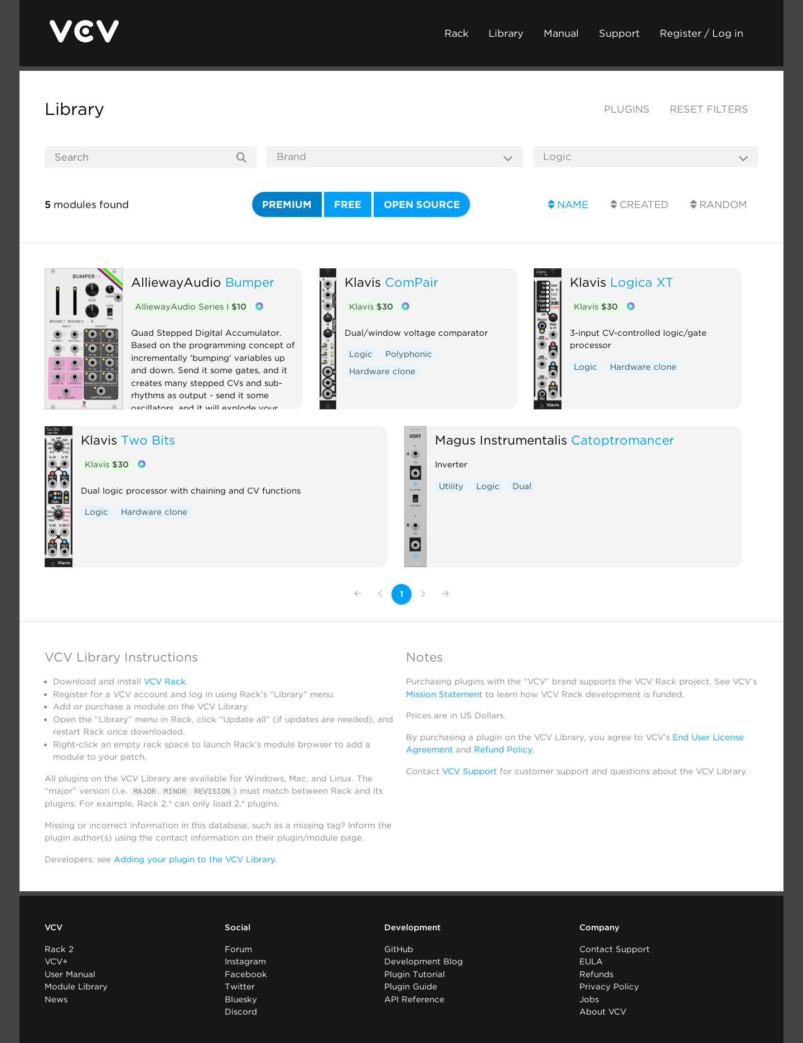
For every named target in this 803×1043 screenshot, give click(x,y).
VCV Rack (165, 682)
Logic (361, 354)
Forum (238, 949)
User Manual (70, 974)
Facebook (246, 974)
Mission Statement (444, 694)
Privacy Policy (609, 987)
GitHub (398, 949)
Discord (241, 1012)
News (56, 999)
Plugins (627, 109)
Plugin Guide (410, 987)
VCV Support (469, 771)
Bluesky (241, 999)
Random (718, 204)
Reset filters (709, 109)
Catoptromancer (622, 439)
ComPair (411, 281)
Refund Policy (503, 750)
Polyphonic (408, 354)
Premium (287, 204)
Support (619, 33)
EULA (591, 962)
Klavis (363, 281)
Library (506, 33)
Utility (451, 486)
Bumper (249, 281)
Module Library (76, 987)
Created (640, 204)
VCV (53, 928)
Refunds (596, 974)
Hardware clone (382, 371)
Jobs (589, 999)
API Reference (414, 999)
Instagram (245, 962)
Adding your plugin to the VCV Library (194, 859)
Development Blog (423, 962)
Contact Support (614, 949)
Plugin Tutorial (414, 974)
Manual (561, 33)
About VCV (602, 1012)
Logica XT (641, 281)
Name (568, 204)
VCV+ (56, 962)
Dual (521, 486)
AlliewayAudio (176, 281)
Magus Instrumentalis (501, 439)
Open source (422, 204)
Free (347, 204)
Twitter (240, 987)
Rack (456, 33)
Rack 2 (59, 949)
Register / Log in (701, 33)
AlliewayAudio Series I (190, 307)
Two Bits (148, 439)
